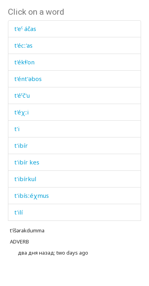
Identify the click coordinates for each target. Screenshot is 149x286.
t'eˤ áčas (25, 29)
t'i (16, 129)
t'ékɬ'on (24, 62)
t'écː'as (23, 45)
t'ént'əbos (28, 79)
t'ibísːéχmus (31, 195)
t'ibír (21, 145)
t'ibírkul (25, 179)
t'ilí (18, 212)
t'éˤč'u (22, 95)
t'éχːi (21, 112)
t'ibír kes (26, 162)
